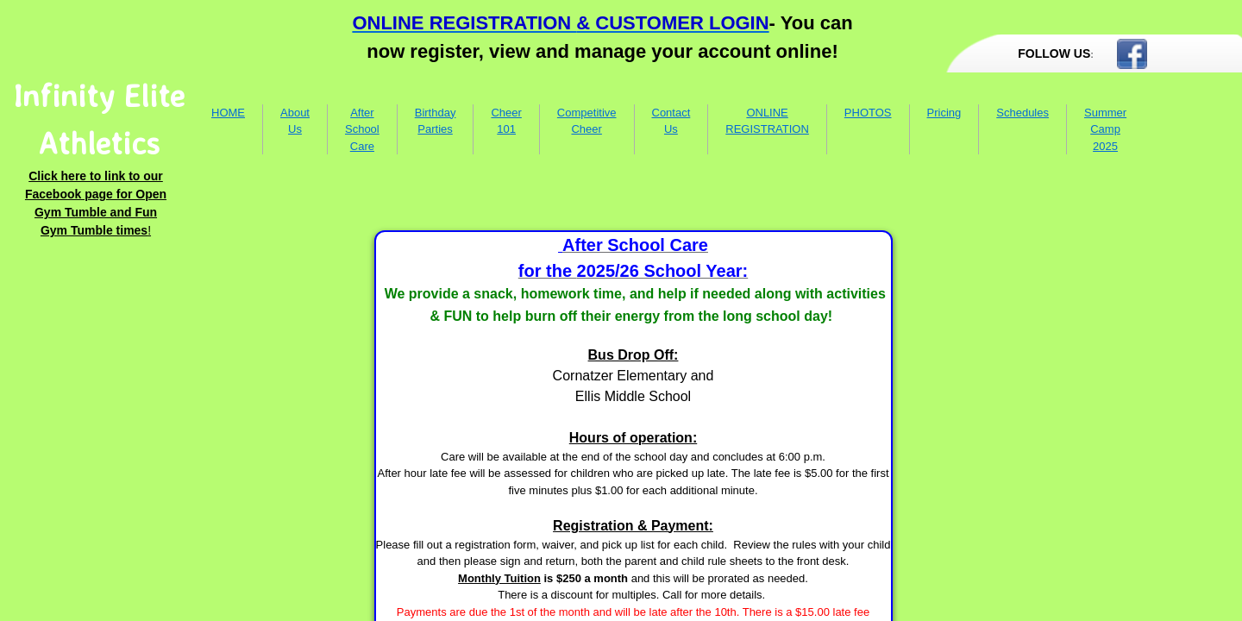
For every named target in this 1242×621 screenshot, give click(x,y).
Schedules (1022, 112)
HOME (228, 112)
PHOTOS (868, 112)
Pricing (944, 112)
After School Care (362, 129)
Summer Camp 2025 (1105, 129)
